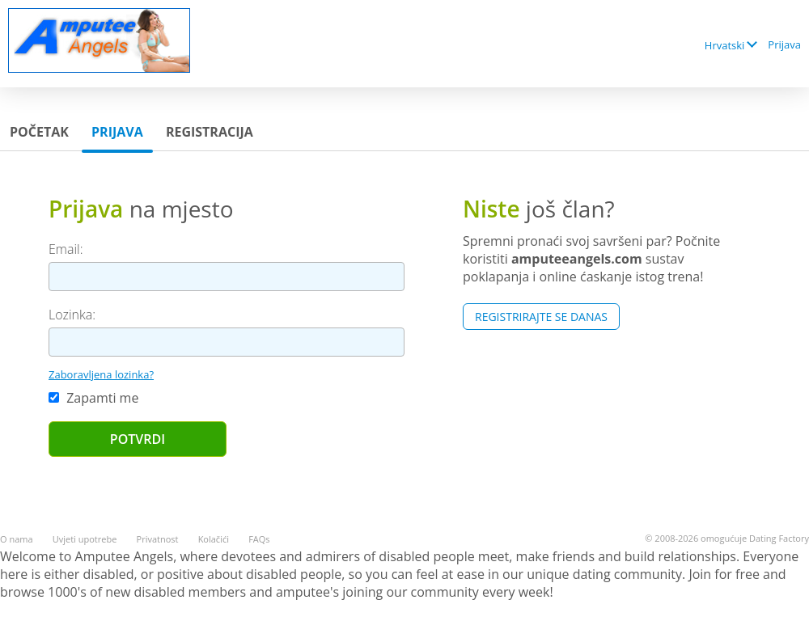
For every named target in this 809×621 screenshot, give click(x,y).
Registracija (209, 132)
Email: (66, 249)
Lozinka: (72, 314)
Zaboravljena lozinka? (101, 374)
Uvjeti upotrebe (85, 539)
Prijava (784, 44)
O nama (16, 539)
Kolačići (213, 539)
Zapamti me (93, 398)
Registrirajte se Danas (541, 316)
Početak (39, 132)
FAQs (258, 539)
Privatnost (158, 539)
